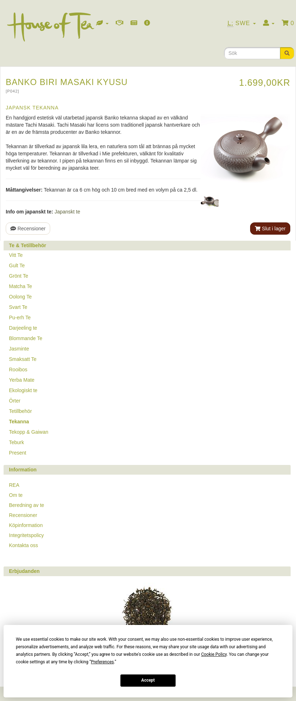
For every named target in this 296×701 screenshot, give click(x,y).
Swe (242, 23)
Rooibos (18, 369)
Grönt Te (18, 276)
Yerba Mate (21, 380)
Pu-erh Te (19, 317)
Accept (148, 680)
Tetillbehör (20, 411)
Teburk (16, 442)
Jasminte (19, 349)
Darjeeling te (23, 328)
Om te (16, 495)
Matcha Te (20, 286)
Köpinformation (26, 525)
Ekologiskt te (23, 390)
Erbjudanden (24, 571)
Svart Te (18, 307)
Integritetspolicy (26, 535)
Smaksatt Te (23, 359)
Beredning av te (26, 505)
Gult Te (17, 265)
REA (14, 485)
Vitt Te (16, 255)
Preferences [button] (102, 661)
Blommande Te (25, 338)
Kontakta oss (23, 545)
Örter (14, 401)
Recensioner (28, 228)
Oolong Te (20, 297)
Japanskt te (67, 212)
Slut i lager (270, 228)
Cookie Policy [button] (213, 654)
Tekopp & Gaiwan (28, 432)
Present (17, 453)
